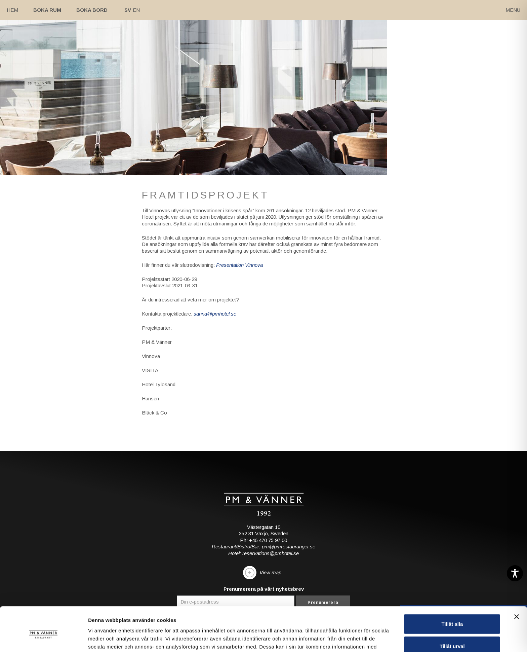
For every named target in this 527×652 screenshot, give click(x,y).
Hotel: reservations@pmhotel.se (263, 553)
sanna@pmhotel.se (215, 314)
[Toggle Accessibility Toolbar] (515, 573)
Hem (12, 10)
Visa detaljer (365, 639)
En (136, 10)
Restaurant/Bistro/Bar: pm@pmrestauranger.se (263, 546)
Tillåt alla (452, 586)
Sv (127, 10)
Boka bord (92, 10)
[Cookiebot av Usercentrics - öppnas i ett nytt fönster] (43, 639)
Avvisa (452, 630)
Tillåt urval (452, 608)
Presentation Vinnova (239, 265)
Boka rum (47, 10)
